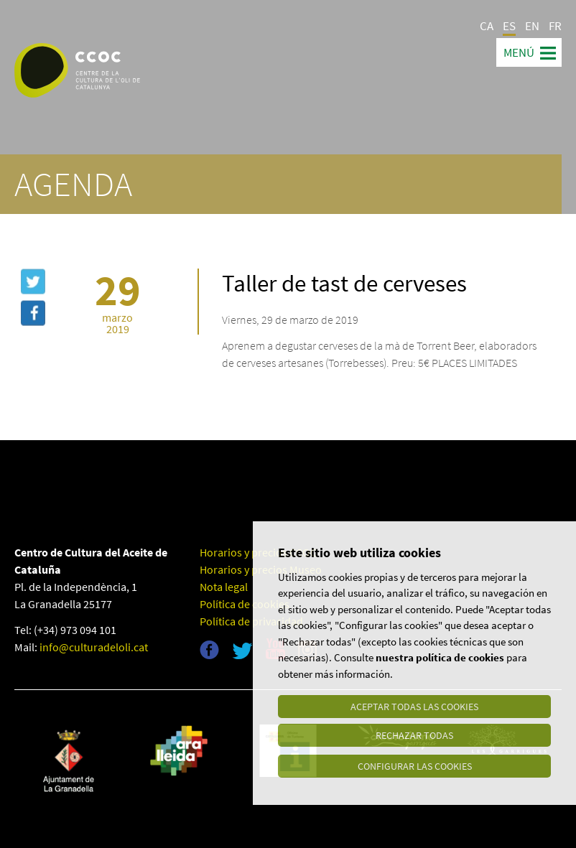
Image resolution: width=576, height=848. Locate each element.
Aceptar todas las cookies (414, 708)
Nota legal (224, 586)
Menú (518, 52)
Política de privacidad (251, 621)
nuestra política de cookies (440, 659)
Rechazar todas (414, 737)
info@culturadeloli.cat (94, 647)
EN (532, 26)
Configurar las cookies (415, 766)
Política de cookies (244, 604)
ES (509, 26)
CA (486, 26)
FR (555, 26)
